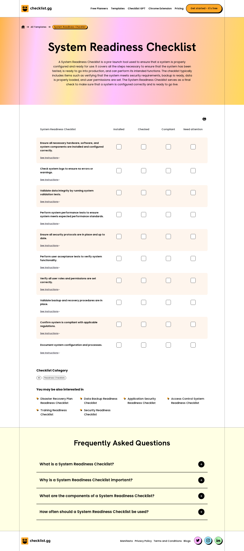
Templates (118, 8)
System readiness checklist (70, 26)
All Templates (38, 26)
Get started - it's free (204, 8)
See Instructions (50, 157)
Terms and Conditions (168, 541)
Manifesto (126, 541)
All (39, 377)
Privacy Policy (143, 541)
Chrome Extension (160, 8)
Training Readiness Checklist (53, 412)
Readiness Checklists (54, 377)
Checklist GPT (136, 8)
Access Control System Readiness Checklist (187, 401)
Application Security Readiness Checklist (142, 401)
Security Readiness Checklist (97, 412)
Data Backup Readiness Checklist (100, 401)
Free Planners (99, 8)
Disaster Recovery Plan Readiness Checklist (56, 401)
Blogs (187, 541)
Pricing (179, 8)
